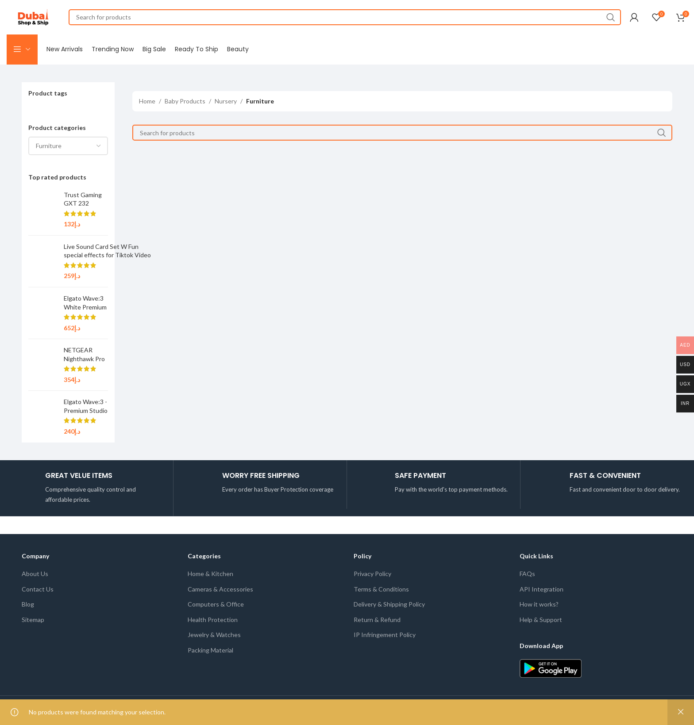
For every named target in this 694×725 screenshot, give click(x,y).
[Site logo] (33, 17)
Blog (28, 606)
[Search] (345, 18)
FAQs (527, 575)
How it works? (539, 606)
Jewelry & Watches (214, 636)
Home (147, 103)
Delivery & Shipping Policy (389, 606)
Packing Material (210, 652)
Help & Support (541, 621)
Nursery (226, 103)
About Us (35, 575)
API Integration (541, 591)
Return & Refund (377, 621)
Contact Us (38, 591)
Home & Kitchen (210, 575)
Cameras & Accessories (220, 591)
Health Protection (213, 621)
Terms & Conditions (381, 591)
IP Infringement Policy (385, 636)
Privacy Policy (372, 575)
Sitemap (33, 621)
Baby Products (185, 103)
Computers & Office (216, 606)
